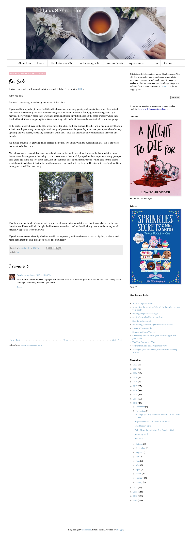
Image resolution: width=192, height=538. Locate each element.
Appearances (136, 63)
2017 (135, 386)
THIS (80, 89)
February (140, 478)
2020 (135, 373)
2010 (135, 496)
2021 (135, 369)
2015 (135, 394)
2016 (135, 390)
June (138, 461)
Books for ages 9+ (61, 63)
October (139, 444)
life (18, 252)
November (141, 411)
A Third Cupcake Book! (142, 303)
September (141, 448)
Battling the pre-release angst (145, 313)
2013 (135, 403)
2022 (135, 364)
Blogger (119, 529)
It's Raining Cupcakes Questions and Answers (152, 324)
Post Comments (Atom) (31, 345)
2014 (135, 398)
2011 (135, 491)
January (139, 482)
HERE (163, 86)
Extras (154, 63)
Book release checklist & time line (147, 317)
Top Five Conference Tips (143, 342)
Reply (19, 287)
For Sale (138, 438)
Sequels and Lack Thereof (143, 332)
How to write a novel (141, 321)
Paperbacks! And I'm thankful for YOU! (152, 421)
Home (41, 63)
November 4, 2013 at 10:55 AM (37, 275)
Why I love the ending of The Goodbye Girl (154, 430)
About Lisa (24, 63)
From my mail (141, 434)
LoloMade (86, 529)
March (139, 473)
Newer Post (15, 340)
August (139, 452)
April (138, 469)
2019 (135, 377)
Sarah (20, 275)
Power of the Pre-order (142, 328)
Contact (168, 63)
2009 (135, 500)
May (138, 465)
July (138, 456)
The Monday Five (143, 426)
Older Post (117, 340)
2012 (135, 487)
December (140, 406)
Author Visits (115, 63)
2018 (135, 381)
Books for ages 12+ (89, 63)
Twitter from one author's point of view (149, 345)
